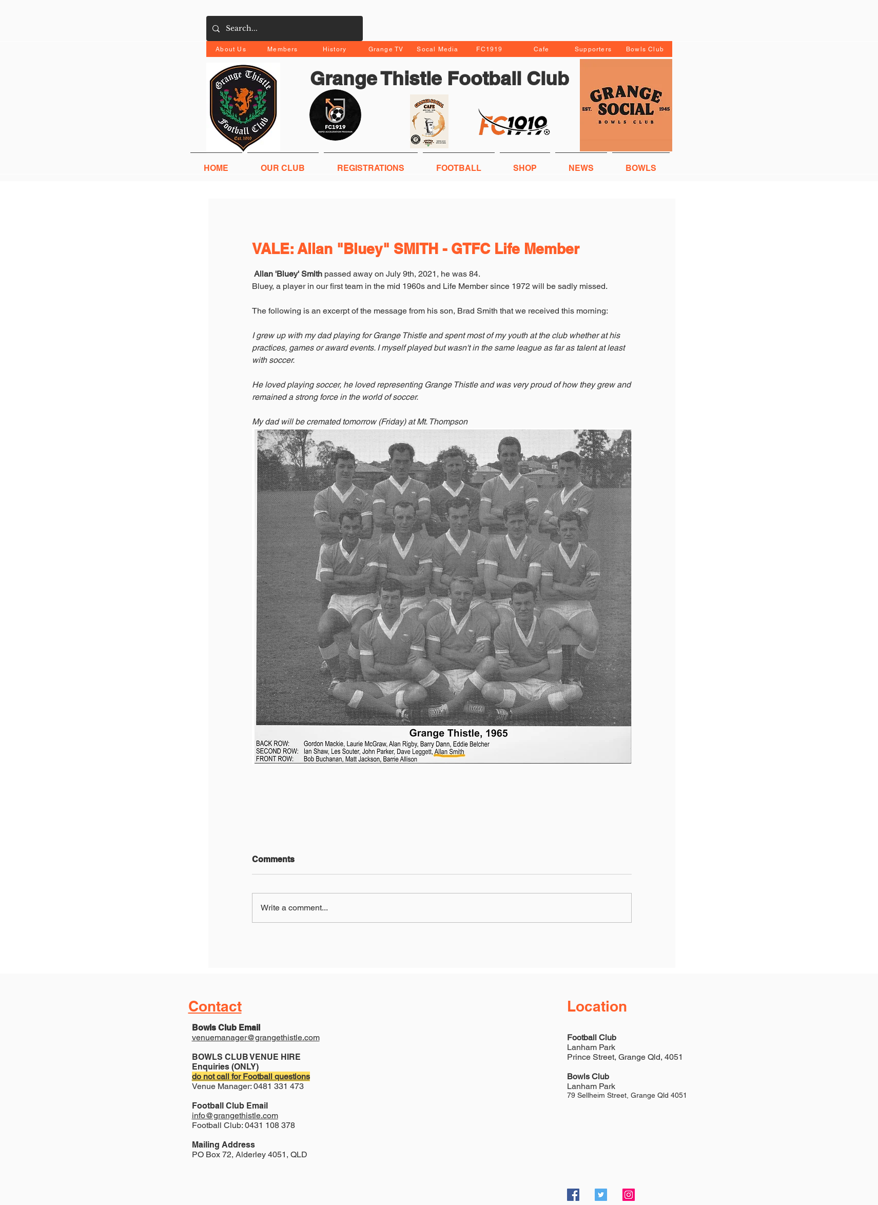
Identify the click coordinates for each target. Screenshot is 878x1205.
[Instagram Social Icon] (628, 1195)
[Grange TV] (387, 49)
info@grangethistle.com (235, 1115)
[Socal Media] (439, 49)
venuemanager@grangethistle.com (256, 1037)
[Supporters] (594, 49)
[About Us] (232, 49)
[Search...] (283, 28)
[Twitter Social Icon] (601, 1195)
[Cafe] (543, 49)
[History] (336, 49)
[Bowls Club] (646, 49)
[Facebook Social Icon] (573, 1195)
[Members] (284, 49)
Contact (215, 1006)
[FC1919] (491, 49)
